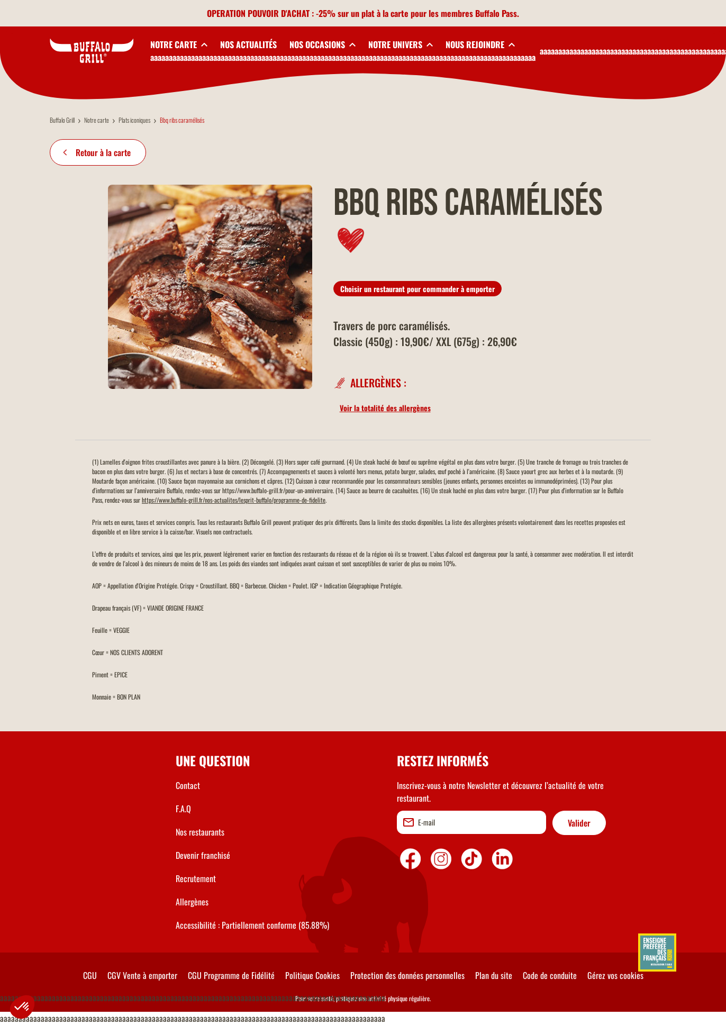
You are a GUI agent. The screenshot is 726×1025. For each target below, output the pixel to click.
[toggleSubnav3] (322, 44)
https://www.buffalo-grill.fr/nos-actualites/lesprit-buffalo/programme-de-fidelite (233, 499)
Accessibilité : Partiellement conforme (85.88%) (252, 925)
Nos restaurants (200, 832)
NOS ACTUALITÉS (248, 44)
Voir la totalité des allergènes (385, 407)
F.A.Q (183, 808)
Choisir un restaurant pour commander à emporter (417, 288)
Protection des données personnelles (407, 975)
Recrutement (196, 878)
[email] (471, 822)
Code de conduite (550, 975)
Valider (579, 823)
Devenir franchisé (203, 855)
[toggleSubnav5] (480, 44)
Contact (188, 785)
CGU (90, 975)
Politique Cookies (312, 975)
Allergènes (192, 901)
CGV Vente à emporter (142, 975)
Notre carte (96, 119)
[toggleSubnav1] (178, 44)
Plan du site (493, 975)
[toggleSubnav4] (400, 44)
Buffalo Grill (62, 119)
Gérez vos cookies (615, 975)
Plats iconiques (134, 119)
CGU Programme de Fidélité (231, 975)
